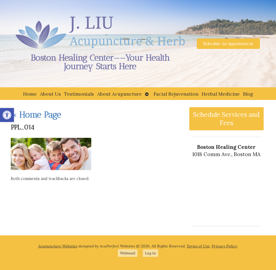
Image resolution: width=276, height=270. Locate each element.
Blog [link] (248, 94)
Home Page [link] (36, 115)
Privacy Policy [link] (224, 246)
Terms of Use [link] (198, 246)
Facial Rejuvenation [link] (176, 94)
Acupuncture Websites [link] (57, 246)
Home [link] (30, 94)
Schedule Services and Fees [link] (226, 118)
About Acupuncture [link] (119, 94)
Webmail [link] (127, 253)
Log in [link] (150, 253)
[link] (7, 115)
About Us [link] (50, 94)
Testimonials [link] (79, 94)
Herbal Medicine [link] (221, 94)
